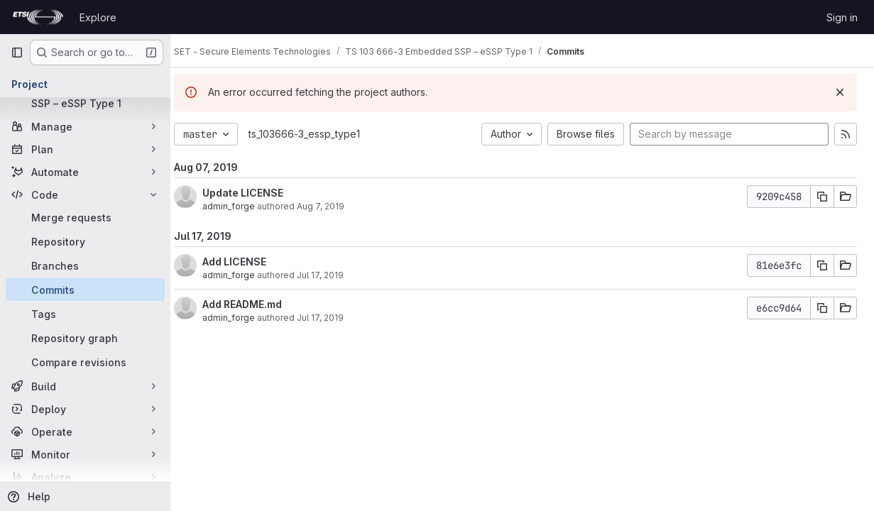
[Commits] (85, 289)
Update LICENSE (256, 193)
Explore (98, 17)
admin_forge (242, 206)
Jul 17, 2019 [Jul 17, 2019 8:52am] (333, 275)
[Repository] (85, 241)
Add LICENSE (248, 262)
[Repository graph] (85, 337)
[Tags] (85, 313)
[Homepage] (38, 17)
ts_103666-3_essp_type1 (317, 134)
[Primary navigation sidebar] (17, 52)
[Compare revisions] (85, 362)
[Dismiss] (839, 92)
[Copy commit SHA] (822, 196)
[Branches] (85, 265)
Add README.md (255, 304)
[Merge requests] (85, 217)
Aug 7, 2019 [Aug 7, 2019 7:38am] (334, 206)
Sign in (842, 17)
